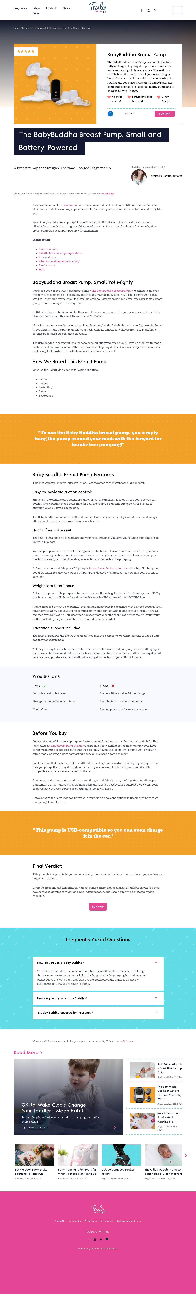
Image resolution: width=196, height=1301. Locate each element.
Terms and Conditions (129, 1227)
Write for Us (90, 1227)
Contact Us (75, 1227)
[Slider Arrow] (186, 1162)
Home (17, 28)
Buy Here (98, 906)
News (66, 8)
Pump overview (48, 248)
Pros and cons (48, 257)
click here (108, 193)
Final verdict (47, 265)
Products (51, 8)
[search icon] (177, 10)
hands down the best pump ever (109, 568)
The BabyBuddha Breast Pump (110, 290)
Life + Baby (36, 11)
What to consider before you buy (59, 261)
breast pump (69, 204)
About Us (60, 1227)
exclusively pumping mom (68, 745)
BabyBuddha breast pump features (61, 253)
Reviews (26, 28)
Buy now (164, 113)
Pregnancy (20, 8)
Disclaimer (107, 1227)
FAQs (42, 269)
